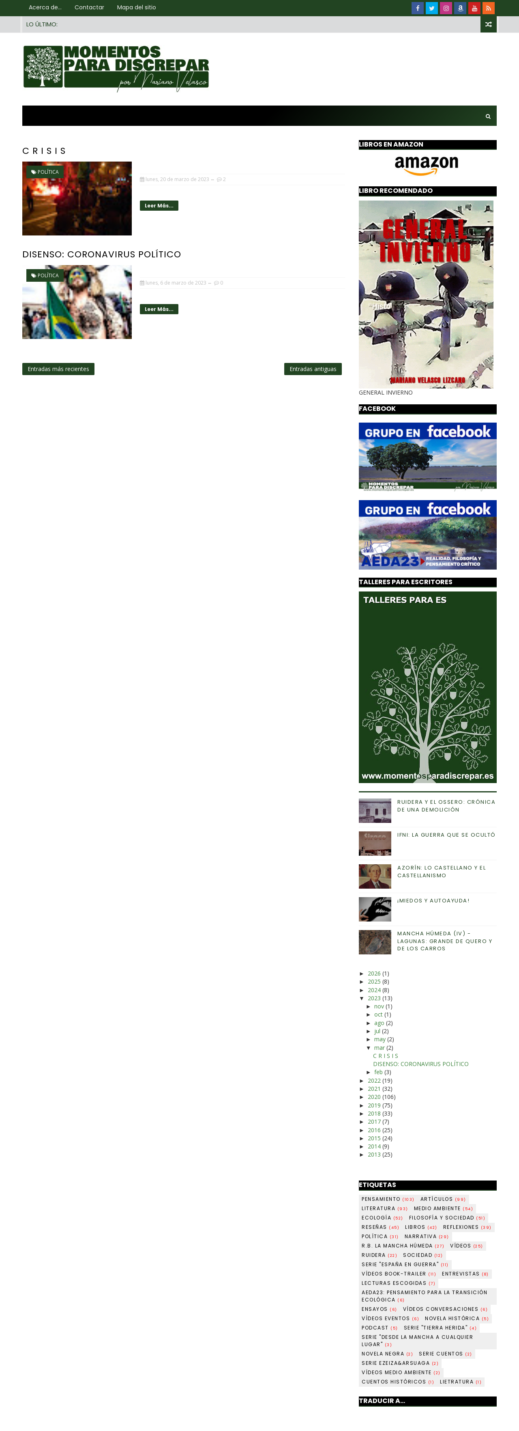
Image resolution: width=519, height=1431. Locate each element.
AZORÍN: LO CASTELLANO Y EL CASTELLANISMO (441, 871)
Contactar (89, 7)
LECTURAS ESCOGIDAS (398, 1283)
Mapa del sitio (136, 7)
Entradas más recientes (58, 369)
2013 (375, 1154)
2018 (375, 1113)
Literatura (385, 1208)
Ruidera (379, 1255)
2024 (375, 990)
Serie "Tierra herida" (440, 1327)
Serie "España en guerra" (405, 1264)
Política (48, 171)
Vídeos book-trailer (399, 1273)
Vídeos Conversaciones (445, 1309)
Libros (421, 1227)
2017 (375, 1121)
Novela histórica (457, 1318)
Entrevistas (465, 1273)
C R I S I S (44, 151)
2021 (375, 1088)
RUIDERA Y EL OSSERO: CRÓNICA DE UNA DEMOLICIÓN (446, 805)
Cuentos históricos (398, 1381)
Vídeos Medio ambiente (401, 1372)
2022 (375, 1080)
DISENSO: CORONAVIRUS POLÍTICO (101, 254)
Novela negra (387, 1353)
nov (380, 1006)
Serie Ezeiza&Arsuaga (400, 1363)
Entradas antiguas (313, 369)
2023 (375, 998)
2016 (375, 1130)
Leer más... (159, 205)
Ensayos (379, 1309)
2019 (375, 1105)
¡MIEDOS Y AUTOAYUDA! (433, 900)
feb (379, 1072)
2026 (375, 973)
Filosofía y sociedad (447, 1217)
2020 (375, 1097)
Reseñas (380, 1227)
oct (379, 1014)
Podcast (380, 1327)
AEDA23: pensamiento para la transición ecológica (424, 1296)
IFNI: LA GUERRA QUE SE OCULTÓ (446, 835)
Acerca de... (45, 7)
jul (378, 1031)
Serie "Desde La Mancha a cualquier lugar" (417, 1341)
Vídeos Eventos (390, 1318)
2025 (375, 981)
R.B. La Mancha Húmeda (403, 1245)
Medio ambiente (444, 1208)
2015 (375, 1138)
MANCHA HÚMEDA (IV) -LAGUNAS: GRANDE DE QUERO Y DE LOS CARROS (444, 941)
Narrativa (427, 1236)
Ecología (382, 1217)
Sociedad (423, 1255)
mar (380, 1047)
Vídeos (466, 1245)
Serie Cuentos (445, 1353)
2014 (375, 1146)
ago (380, 1023)
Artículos (443, 1199)
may (380, 1039)
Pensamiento (388, 1199)
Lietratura (461, 1381)
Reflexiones (467, 1227)
